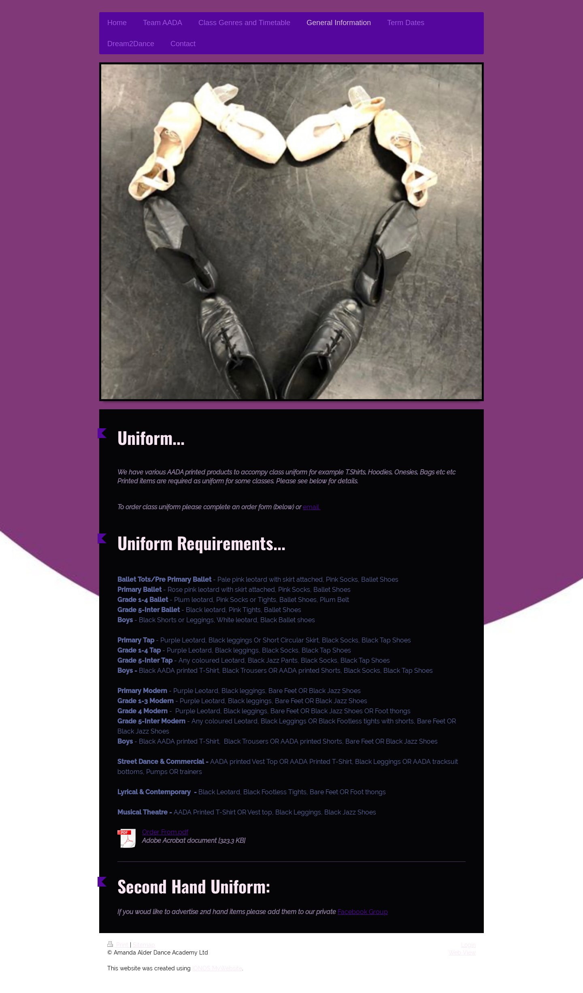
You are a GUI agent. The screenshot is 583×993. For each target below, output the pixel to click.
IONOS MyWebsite (217, 968)
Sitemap (144, 945)
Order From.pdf (165, 832)
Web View (462, 952)
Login (468, 945)
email (312, 507)
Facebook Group (363, 912)
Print (118, 945)
